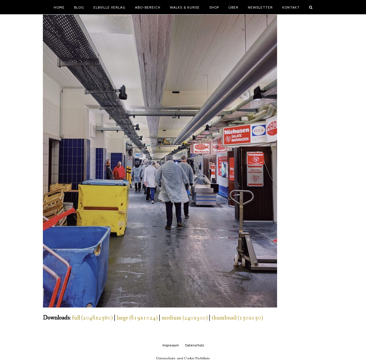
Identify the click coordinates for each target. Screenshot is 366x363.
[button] (311, 7)
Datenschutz (194, 345)
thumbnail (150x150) (237, 318)
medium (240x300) (185, 318)
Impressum (170, 345)
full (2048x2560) (92, 318)
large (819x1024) (137, 318)
